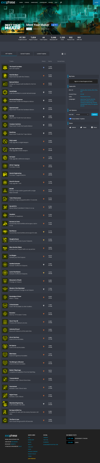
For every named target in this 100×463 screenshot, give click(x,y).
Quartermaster (14, 108)
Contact (30, 447)
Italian (87, 101)
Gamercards (34, 2)
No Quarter (12, 345)
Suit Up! (11, 116)
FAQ (29, 437)
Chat (56, 2)
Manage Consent (33, 451)
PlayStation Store (85, 96)
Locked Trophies (41, 53)
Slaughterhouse (14, 239)
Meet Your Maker (37, 25)
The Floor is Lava (14, 419)
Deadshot (12, 214)
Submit (72, 127)
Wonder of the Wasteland (16, 288)
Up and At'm (13, 206)
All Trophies (9, 53)
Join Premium (31, 458)
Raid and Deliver (14, 82)
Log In (96, 2)
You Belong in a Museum (16, 362)
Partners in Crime (14, 222)
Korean (92, 101)
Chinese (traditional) (86, 102)
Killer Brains (12, 354)
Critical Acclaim (13, 304)
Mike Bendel (14, 441)
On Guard (12, 157)
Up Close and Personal (15, 149)
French (88, 99)
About (30, 444)
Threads (45, 437)
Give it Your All (13, 321)
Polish (88, 104)
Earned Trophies (25, 53)
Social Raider (13, 91)
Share (94, 127)
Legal (29, 449)
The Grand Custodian (15, 66)
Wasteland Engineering (16, 403)
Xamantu (13, 444)
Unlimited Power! (14, 329)
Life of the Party (14, 337)
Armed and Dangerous (16, 99)
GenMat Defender (14, 264)
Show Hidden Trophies (78, 118)
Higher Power (13, 395)
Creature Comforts (15, 124)
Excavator (12, 313)
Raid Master (12, 231)
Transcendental (14, 378)
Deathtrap (12, 132)
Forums (27, 2)
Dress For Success (14, 181)
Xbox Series (88, 90)
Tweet (83, 127)
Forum (47, 29)
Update (94, 114)
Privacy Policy (32, 454)
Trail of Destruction (15, 198)
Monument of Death (15, 280)
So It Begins (12, 255)
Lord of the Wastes (15, 272)
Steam (82, 90)
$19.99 (82, 94)
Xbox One (94, 90)
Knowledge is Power (15, 296)
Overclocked (13, 386)
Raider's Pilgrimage (15, 370)
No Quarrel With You (15, 410)
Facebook (46, 442)
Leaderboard (43, 2)
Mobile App (31, 440)
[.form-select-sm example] (82, 114)
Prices (42, 29)
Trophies (29, 29)
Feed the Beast (13, 75)
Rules (29, 442)
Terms (30, 456)
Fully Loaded (13, 140)
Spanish (92, 99)
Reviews (51, 2)
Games (21, 2)
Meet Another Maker (15, 247)
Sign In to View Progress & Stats (83, 81)
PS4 (81, 91)
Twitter (45, 440)
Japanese (83, 99)
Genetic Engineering (15, 173)
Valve (20, 446)
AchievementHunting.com (50, 444)
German (82, 101)
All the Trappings (14, 165)
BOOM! (11, 189)
